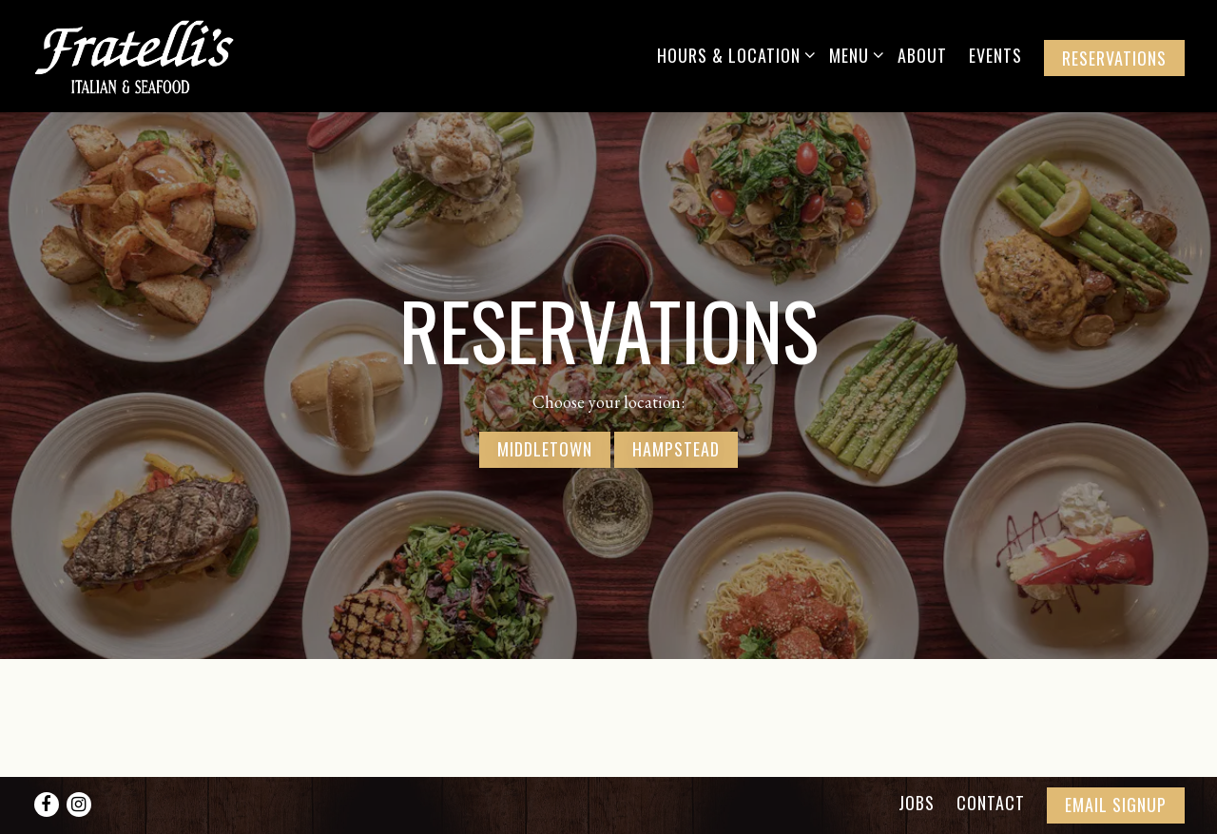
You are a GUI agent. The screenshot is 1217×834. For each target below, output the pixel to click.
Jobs (916, 802)
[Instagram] (79, 804)
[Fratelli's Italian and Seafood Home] (151, 55)
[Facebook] (46, 804)
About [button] (922, 55)
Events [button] (995, 55)
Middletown (544, 446)
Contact (990, 802)
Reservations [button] (1114, 58)
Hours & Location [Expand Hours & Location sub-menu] (732, 55)
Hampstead (676, 446)
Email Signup (1116, 804)
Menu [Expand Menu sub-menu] (853, 55)
